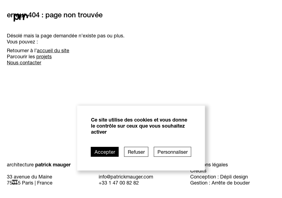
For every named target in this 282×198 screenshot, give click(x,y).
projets (67, 56)
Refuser (136, 152)
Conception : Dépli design (227, 177)
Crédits (206, 170)
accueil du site (76, 50)
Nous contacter (47, 62)
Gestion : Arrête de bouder (228, 183)
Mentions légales (217, 164)
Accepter (105, 152)
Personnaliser (172, 152)
